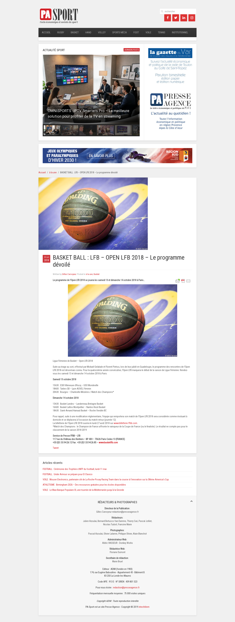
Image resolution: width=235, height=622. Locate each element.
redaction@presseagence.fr (126, 587)
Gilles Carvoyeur (69, 274)
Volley (102, 32)
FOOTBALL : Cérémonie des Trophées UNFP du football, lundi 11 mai (75, 469)
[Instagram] (191, 17)
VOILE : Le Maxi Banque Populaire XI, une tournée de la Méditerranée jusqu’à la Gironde (83, 490)
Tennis (161, 32)
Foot (136, 32)
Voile (148, 32)
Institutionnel (180, 32)
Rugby (60, 32)
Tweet (56, 448)
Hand (88, 32)
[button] (91, 89)
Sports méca (119, 32)
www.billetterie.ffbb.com (125, 423)
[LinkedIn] (183, 17)
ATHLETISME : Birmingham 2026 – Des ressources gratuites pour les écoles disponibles (84, 484)
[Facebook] (167, 17)
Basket (75, 32)
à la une (53, 172)
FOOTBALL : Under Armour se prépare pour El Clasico (67, 474)
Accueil (46, 32)
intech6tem (144, 607)
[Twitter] (175, 17)
